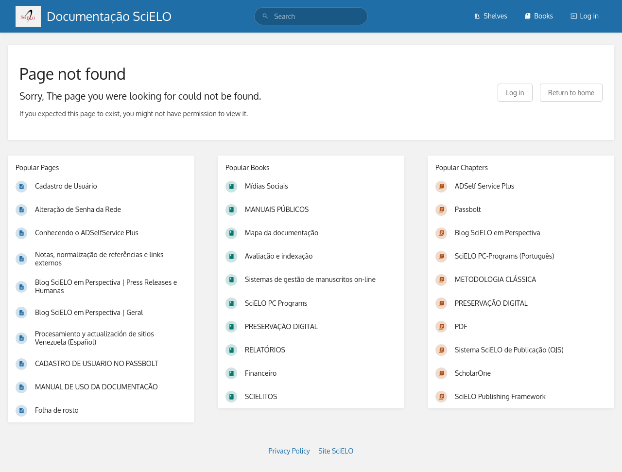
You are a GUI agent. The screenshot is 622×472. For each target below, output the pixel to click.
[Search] (265, 16)
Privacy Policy (289, 451)
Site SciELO (335, 451)
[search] (311, 16)
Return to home (571, 92)
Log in (584, 16)
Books (538, 16)
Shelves (490, 16)
